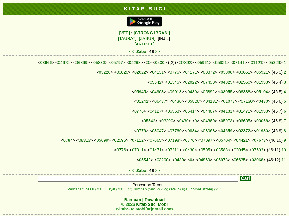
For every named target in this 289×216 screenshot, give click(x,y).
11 (283, 159)
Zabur (142, 51)
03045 (240, 150)
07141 (239, 62)
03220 (104, 72)
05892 (209, 91)
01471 (244, 111)
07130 (247, 101)
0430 (159, 62)
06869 (81, 62)
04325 (226, 82)
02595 (120, 140)
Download (154, 199)
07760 (176, 130)
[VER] (124, 33)
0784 (68, 140)
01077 (229, 101)
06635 (244, 120)
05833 (99, 62)
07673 (260, 140)
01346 (173, 82)
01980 (262, 130)
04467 (209, 111)
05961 (203, 62)
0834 (192, 130)
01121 (256, 62)
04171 (191, 72)
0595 (205, 150)
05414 (191, 111)
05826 (193, 101)
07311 (138, 150)
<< (131, 51)
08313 (84, 140)
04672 (63, 62)
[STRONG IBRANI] (152, 33)
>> (157, 51)
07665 (155, 140)
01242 (142, 101)
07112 (138, 140)
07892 (185, 62)
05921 (221, 62)
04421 (242, 140)
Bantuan (132, 199)
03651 (244, 72)
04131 (158, 72)
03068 (262, 120)
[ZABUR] (147, 38)
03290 (167, 120)
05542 (155, 82)
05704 (224, 140)
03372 (209, 72)
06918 (176, 91)
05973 (226, 120)
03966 (46, 62)
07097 (206, 140)
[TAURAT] (127, 38)
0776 (174, 72)
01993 (262, 82)
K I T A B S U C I (144, 9)
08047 (158, 130)
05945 (140, 91)
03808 (226, 72)
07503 (257, 150)
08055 (226, 91)
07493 (209, 82)
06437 (160, 101)
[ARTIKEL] (144, 44)
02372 (244, 130)
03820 (122, 72)
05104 (262, 91)
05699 (102, 140)
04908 (158, 91)
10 (283, 150)
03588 (222, 150)
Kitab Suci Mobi (152, 204)
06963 (173, 111)
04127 (155, 111)
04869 (209, 120)
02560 (244, 82)
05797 (117, 62)
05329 (274, 62)
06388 (244, 91)
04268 (135, 62)
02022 (140, 72)
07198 (173, 140)
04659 (226, 130)
